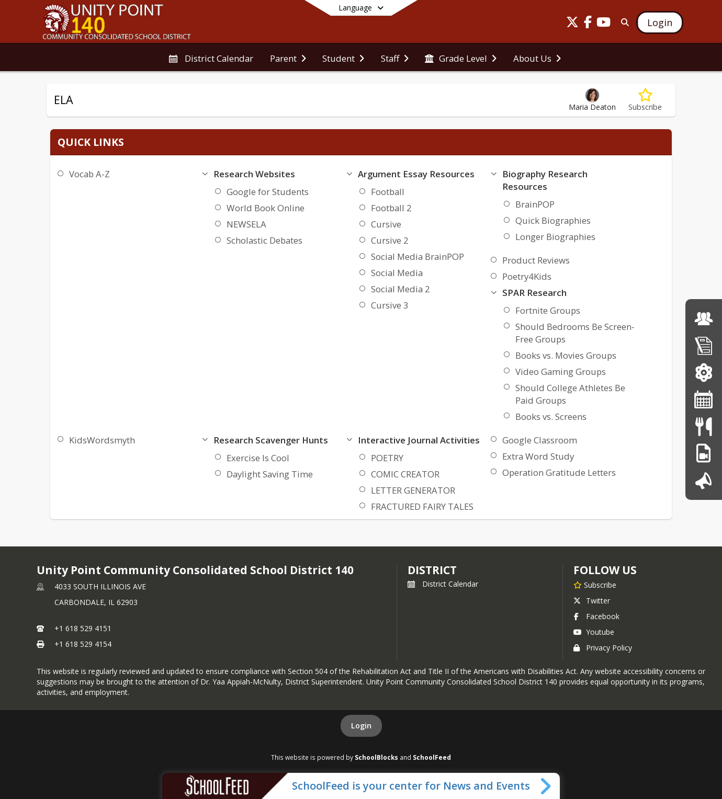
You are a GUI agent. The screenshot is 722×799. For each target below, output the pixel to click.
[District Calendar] (704, 399)
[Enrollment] (704, 345)
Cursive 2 (390, 240)
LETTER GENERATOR (413, 490)
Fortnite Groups (547, 310)
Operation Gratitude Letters (559, 472)
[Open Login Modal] (659, 22)
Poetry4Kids (526, 276)
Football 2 (391, 208)
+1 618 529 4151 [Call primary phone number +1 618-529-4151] (82, 628)
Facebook (596, 616)
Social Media (397, 273)
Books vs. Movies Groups (565, 355)
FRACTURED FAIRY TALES (422, 506)
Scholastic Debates (264, 240)
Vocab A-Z (89, 174)
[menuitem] (210, 57)
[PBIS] (703, 453)
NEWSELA (246, 224)
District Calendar (443, 584)
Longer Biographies (555, 237)
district (432, 570)
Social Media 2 (400, 289)
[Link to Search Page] (623, 22)
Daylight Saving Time (270, 474)
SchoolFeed (432, 757)
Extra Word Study (538, 456)
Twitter (591, 601)
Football (387, 192)
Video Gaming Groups (560, 372)
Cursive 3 (390, 305)
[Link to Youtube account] (604, 24)
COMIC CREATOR (405, 474)
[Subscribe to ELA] (645, 100)
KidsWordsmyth (102, 440)
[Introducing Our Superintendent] (704, 480)
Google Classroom (539, 440)
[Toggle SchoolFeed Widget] (546, 786)
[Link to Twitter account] (572, 24)
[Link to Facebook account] (588, 24)
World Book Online (265, 208)
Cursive (386, 224)
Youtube (593, 632)
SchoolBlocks (376, 757)
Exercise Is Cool (258, 458)
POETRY (387, 458)
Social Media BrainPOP (417, 256)
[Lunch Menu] (703, 426)
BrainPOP (535, 204)
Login (361, 725)
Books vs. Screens (550, 416)
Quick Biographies (553, 220)
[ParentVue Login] (703, 372)
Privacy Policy (602, 648)
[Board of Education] (704, 319)
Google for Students (268, 192)
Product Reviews (536, 260)
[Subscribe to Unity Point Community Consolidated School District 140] (594, 584)
